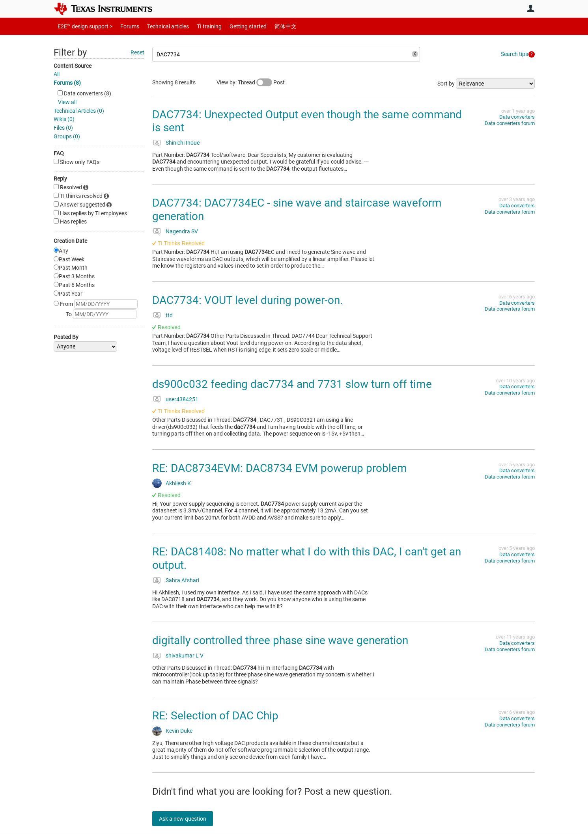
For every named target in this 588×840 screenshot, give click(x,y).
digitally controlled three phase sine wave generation (280, 640)
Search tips (514, 54)
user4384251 (182, 399)
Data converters (517, 117)
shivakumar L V (184, 655)
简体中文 (269, 26)
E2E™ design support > (82, 26)
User (531, 8)
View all (67, 102)
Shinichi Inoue (183, 143)
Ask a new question (187, 819)
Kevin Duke (179, 731)
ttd (169, 315)
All (57, 74)
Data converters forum (510, 123)
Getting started (234, 26)
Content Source (72, 66)
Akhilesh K (178, 483)
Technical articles (159, 26)
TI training (198, 26)
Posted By (66, 337)
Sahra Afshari (182, 580)
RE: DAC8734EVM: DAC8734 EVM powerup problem (279, 468)
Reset (137, 52)
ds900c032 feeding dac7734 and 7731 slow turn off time (292, 384)
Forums (123, 26)
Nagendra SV (182, 231)
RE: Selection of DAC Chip (215, 715)
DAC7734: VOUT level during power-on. (247, 300)
